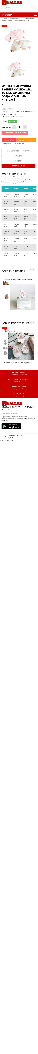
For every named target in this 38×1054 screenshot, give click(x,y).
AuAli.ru (18, 436)
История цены (18, 166)
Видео (18, 161)
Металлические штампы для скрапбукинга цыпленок (19, 363)
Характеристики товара (18, 151)
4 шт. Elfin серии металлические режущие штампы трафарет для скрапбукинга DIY (19, 279)
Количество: (6, 127)
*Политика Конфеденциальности (12, 410)
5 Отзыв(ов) (5, 117)
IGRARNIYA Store (16, 117)
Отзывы (18, 156)
